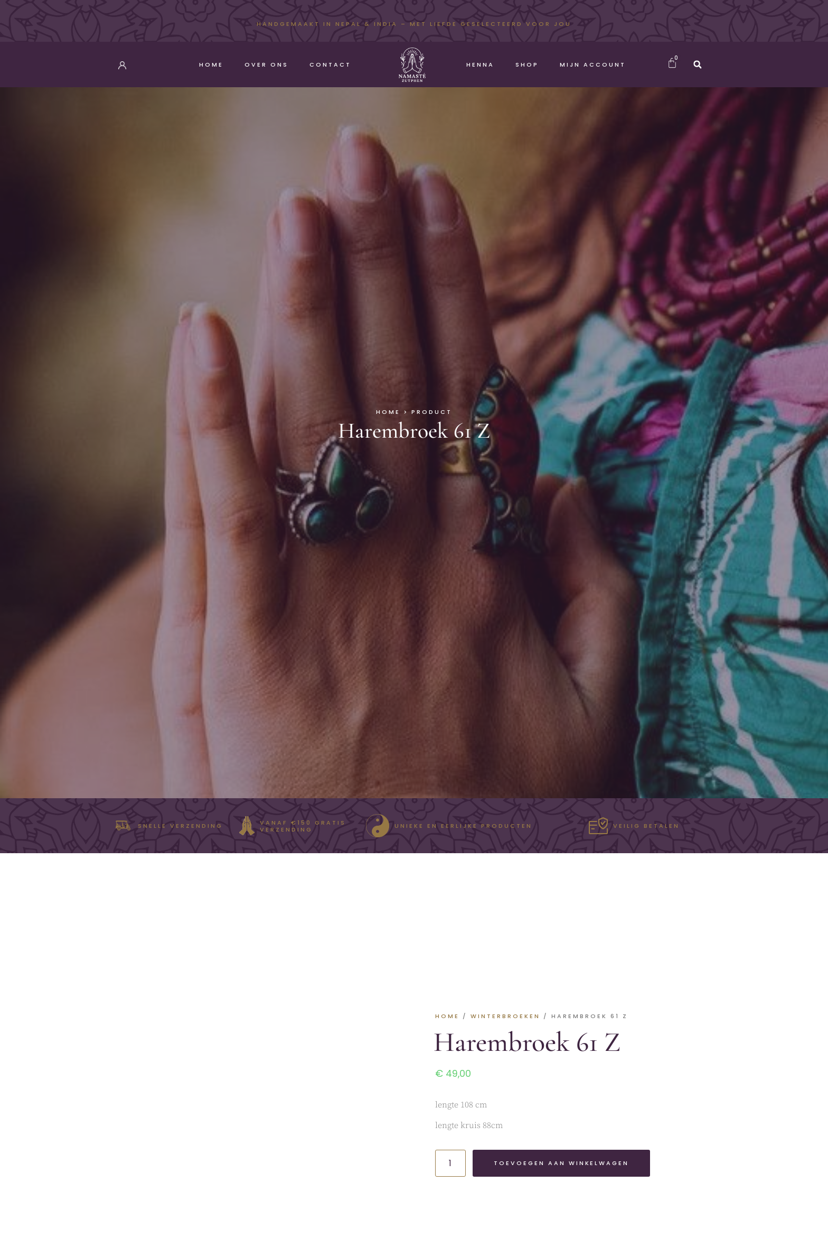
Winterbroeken (505, 1016)
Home (211, 64)
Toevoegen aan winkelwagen (561, 1163)
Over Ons (266, 64)
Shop (527, 64)
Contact (330, 64)
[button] (697, 64)
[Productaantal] (450, 1163)
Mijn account (593, 64)
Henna (480, 64)
